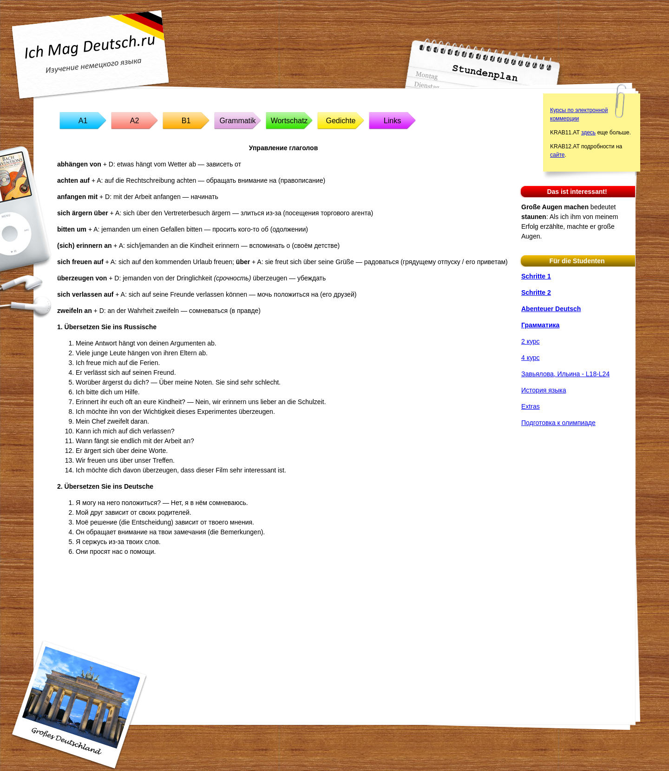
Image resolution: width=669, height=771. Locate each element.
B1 (186, 121)
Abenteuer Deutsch (551, 308)
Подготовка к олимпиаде (558, 422)
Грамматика (540, 325)
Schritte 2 (536, 292)
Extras (530, 406)
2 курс (530, 341)
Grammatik (237, 121)
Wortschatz (289, 121)
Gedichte (340, 121)
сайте (557, 155)
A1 (83, 121)
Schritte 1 (536, 276)
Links (392, 121)
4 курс (530, 357)
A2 (134, 121)
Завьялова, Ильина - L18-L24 (565, 374)
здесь (588, 132)
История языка (543, 390)
